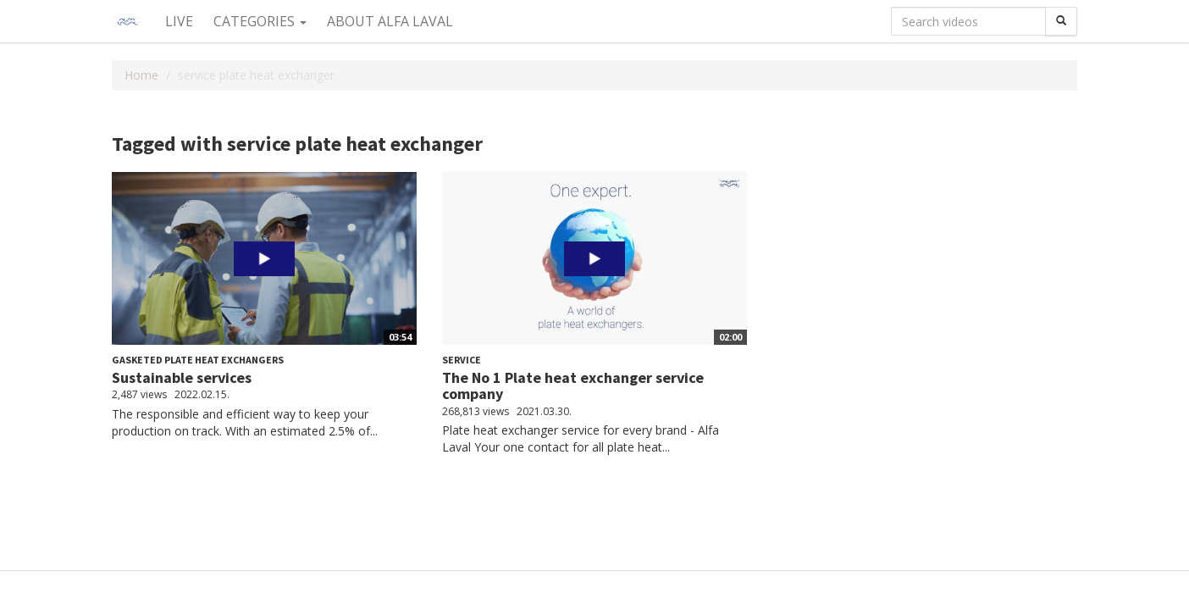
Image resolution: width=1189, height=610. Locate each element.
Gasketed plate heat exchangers (198, 359)
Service (461, 359)
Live (179, 21)
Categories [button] (260, 21)
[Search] (1061, 21)
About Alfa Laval (390, 21)
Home (141, 75)
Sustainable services (182, 377)
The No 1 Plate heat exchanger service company (573, 386)
